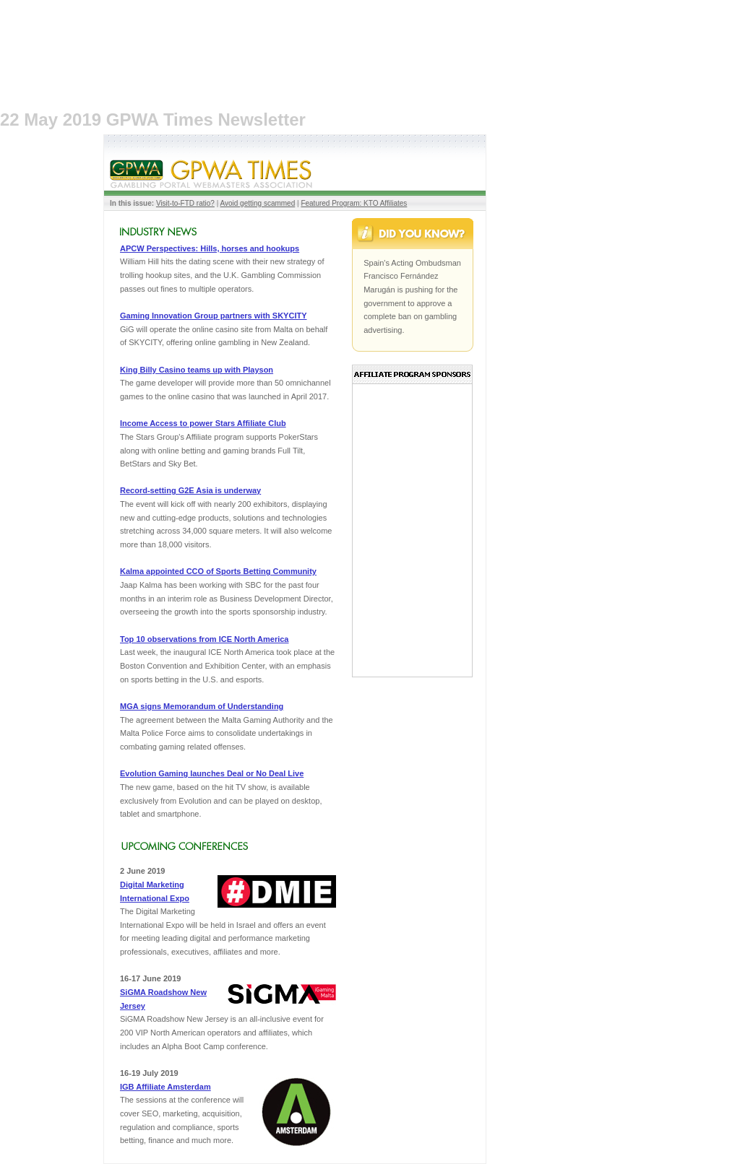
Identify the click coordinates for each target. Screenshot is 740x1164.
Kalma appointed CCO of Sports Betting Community (218, 571)
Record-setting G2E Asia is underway (190, 490)
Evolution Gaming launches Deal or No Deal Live (212, 773)
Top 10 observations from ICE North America (204, 639)
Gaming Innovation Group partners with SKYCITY (213, 315)
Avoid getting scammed (257, 203)
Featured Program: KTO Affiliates (354, 203)
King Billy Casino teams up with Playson (196, 369)
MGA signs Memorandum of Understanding (201, 706)
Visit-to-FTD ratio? (185, 203)
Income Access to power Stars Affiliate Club (203, 423)
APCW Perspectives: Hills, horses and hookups (209, 248)
